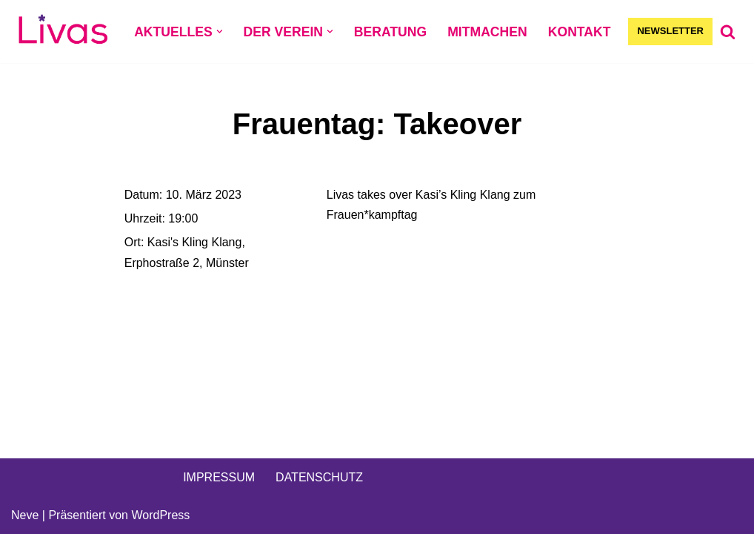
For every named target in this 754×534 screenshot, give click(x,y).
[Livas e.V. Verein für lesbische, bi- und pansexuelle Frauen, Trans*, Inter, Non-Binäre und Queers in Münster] (63, 31)
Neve (25, 515)
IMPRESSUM (219, 477)
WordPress (160, 515)
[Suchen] (727, 31)
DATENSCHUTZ (319, 477)
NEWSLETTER (670, 30)
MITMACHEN (487, 31)
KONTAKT (579, 31)
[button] (219, 31)
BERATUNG (390, 31)
